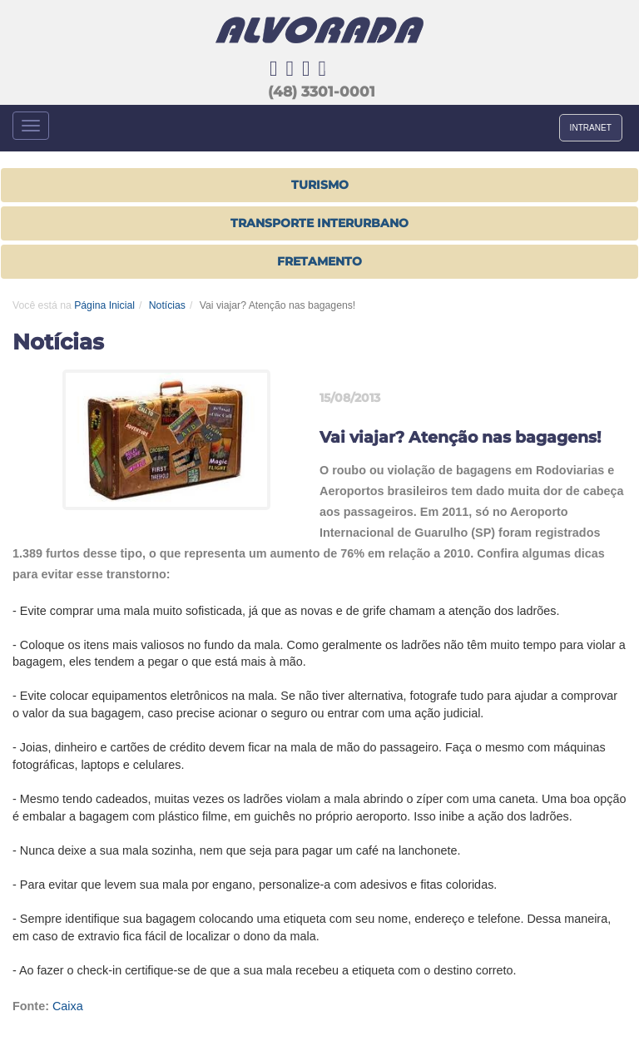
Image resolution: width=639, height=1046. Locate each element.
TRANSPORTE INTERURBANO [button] (319, 223)
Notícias (167, 305)
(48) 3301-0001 (321, 91)
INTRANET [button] (591, 127)
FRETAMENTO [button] (319, 261)
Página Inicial (104, 305)
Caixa (67, 1006)
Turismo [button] (320, 184)
